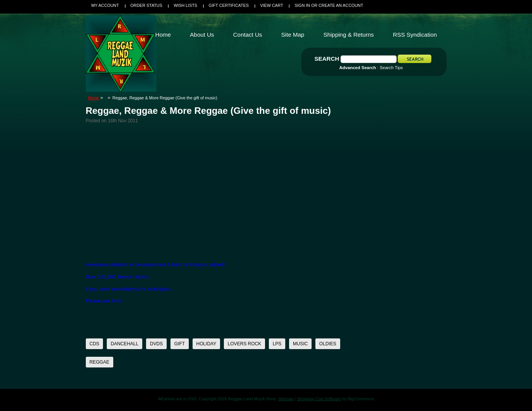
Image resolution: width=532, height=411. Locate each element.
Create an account (340, 5)
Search (327, 58)
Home (93, 97)
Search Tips (391, 67)
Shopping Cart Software (319, 398)
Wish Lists (185, 5)
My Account (105, 5)
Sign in (302, 5)
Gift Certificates (229, 5)
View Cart (271, 5)
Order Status (146, 5)
